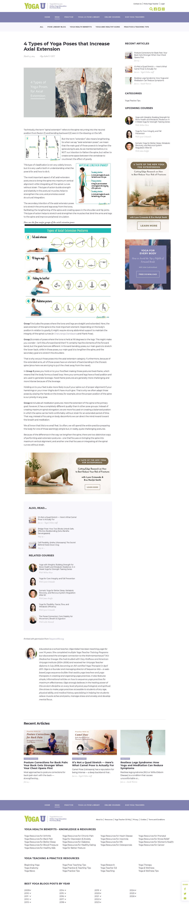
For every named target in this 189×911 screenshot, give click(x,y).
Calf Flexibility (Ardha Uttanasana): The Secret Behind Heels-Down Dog (57, 544)
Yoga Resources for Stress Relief (154, 839)
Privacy (135, 819)
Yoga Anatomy (31, 868)
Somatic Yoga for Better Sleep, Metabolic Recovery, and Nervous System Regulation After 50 (57, 592)
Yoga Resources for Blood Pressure (41, 845)
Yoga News (29, 871)
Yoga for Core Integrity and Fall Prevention (57, 578)
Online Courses (112, 17)
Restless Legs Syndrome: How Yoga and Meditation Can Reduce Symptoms (151, 79)
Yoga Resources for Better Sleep (40, 842)
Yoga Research (108, 865)
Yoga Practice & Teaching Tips (76, 868)
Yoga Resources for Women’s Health (156, 842)
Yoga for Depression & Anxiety (76, 839)
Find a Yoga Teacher (151, 4)
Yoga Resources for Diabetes (76, 842)
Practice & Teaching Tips (136, 27)
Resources (109, 819)
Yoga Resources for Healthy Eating (79, 845)
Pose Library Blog (57, 27)
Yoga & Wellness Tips (149, 871)
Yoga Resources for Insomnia (114, 839)
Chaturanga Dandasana (65, 334)
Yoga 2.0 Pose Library (89, 17)
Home (47, 17)
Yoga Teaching (108, 871)
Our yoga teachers (134, 17)
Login (163, 4)
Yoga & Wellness (146, 868)
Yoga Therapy (145, 865)
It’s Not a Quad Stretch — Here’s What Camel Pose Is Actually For (57, 518)
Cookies (143, 819)
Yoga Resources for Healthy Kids (39, 848)
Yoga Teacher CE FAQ (123, 819)
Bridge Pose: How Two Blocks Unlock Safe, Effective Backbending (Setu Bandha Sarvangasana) (56, 531)
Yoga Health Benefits (81, 27)
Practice (68, 17)
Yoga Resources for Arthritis (37, 836)
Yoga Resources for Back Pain (38, 839)
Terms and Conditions (157, 819)
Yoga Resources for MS (112, 842)
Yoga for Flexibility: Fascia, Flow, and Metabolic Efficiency (54, 605)
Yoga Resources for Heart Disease (117, 836)
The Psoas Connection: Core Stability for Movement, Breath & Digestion (56, 617)
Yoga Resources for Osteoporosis (116, 845)
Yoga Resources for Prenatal (152, 836)
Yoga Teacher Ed (109, 868)
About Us (99, 819)
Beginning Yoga (31, 865)
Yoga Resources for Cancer (151, 845)
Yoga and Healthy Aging (108, 27)
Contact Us (137, 4)
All (41, 27)
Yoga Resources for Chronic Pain (77, 836)
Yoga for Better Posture (73, 848)
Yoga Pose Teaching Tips (74, 865)
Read (57, 17)
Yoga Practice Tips (132, 101)
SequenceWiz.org (56, 639)
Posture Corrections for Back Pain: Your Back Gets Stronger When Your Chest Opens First (150, 55)
